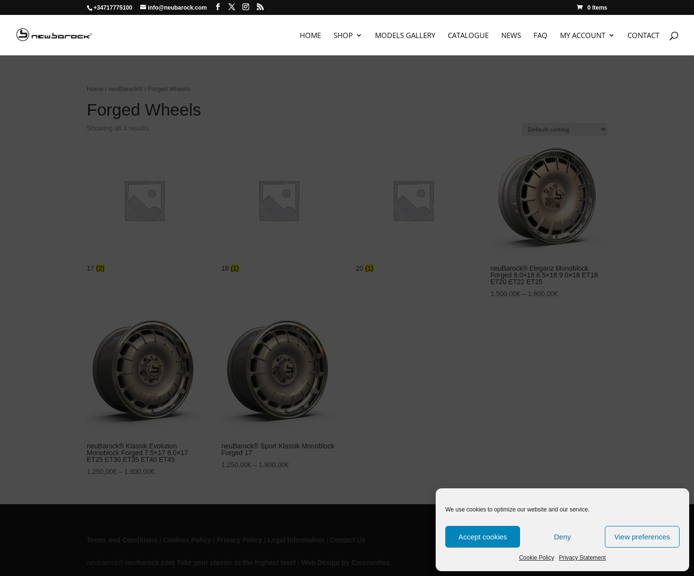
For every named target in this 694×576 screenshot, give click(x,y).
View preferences (642, 537)
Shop (343, 36)
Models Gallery (405, 36)
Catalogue (468, 36)
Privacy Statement (582, 557)
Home (310, 36)
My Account (582, 36)
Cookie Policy (536, 557)
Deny (562, 537)
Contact (643, 36)
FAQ (540, 36)
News (511, 36)
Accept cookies (482, 537)
